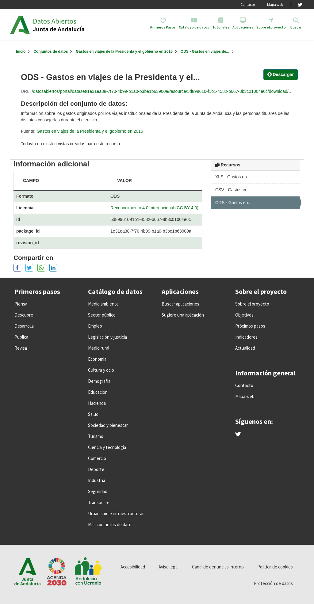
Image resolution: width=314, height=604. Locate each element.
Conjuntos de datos (50, 51)
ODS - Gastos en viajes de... (205, 51)
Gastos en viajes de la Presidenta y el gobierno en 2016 (124, 51)
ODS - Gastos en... (233, 202)
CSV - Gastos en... (233, 189)
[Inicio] (20, 51)
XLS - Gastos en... (232, 176)
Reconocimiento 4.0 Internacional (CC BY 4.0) (154, 207)
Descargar (280, 74)
